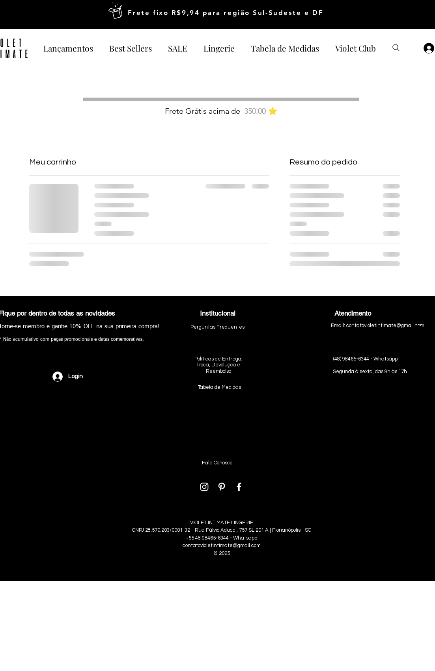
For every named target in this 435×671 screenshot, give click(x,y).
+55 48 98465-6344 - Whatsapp (221, 538)
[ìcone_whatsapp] (417, 335)
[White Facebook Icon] (239, 486)
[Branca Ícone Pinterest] (221, 486)
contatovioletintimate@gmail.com (222, 545)
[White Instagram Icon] (204, 486)
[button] (219, 48)
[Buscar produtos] (396, 47)
